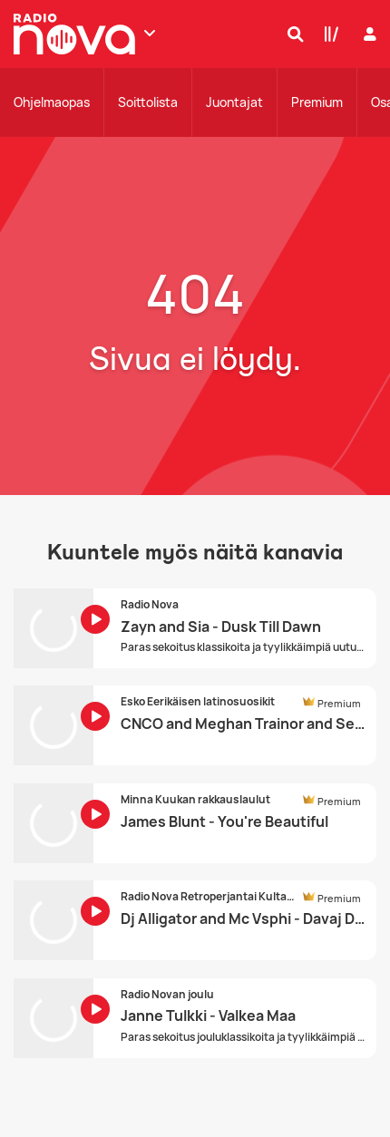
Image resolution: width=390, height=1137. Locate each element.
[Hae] (291, 33)
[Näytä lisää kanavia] (150, 32)
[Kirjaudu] (368, 34)
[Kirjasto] (327, 33)
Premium (317, 102)
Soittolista (148, 102)
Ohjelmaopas (52, 102)
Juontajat (234, 102)
